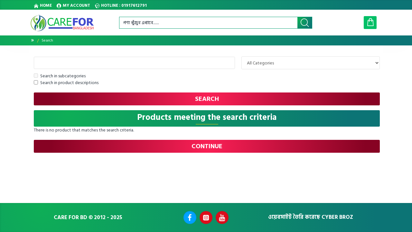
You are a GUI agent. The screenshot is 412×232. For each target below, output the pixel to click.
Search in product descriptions (66, 82)
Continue (207, 146)
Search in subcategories (60, 75)
